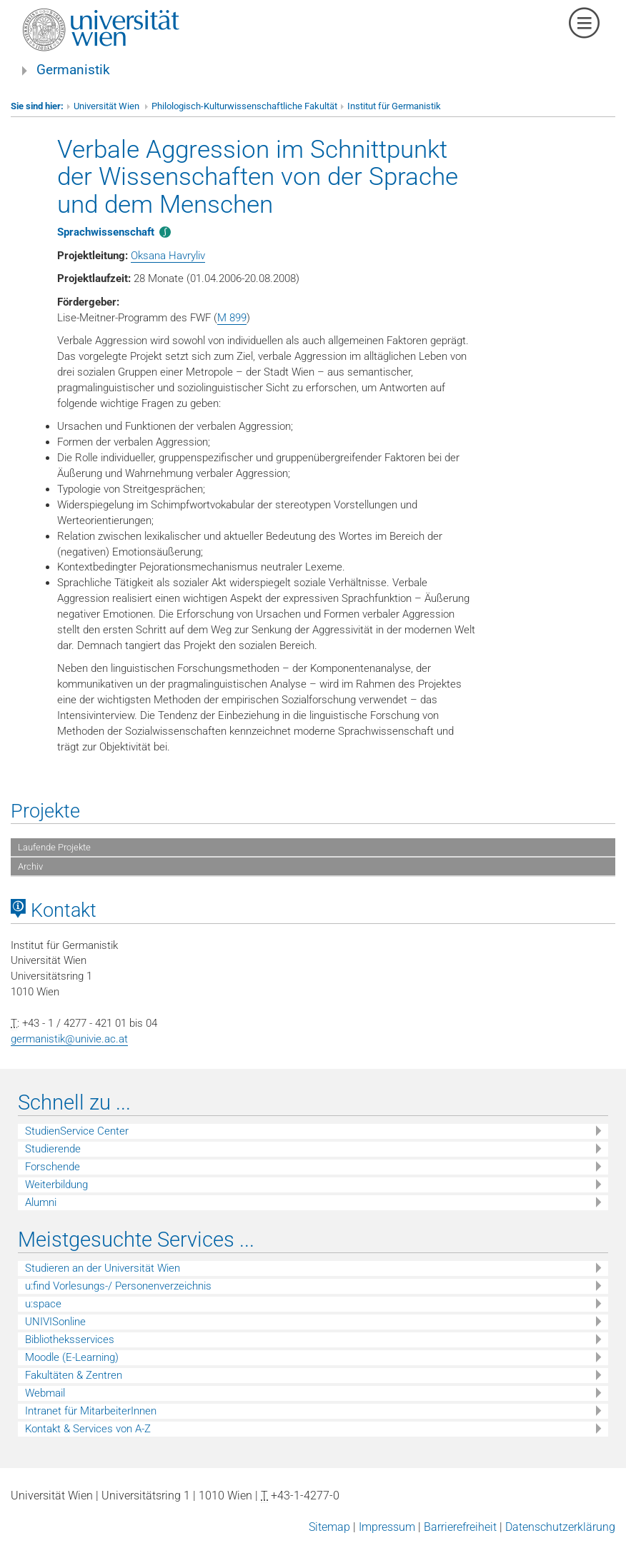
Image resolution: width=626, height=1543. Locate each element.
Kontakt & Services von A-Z (88, 1428)
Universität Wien (107, 106)
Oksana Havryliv (168, 255)
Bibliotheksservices (69, 1339)
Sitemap (329, 1527)
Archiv (30, 866)
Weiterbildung (56, 1184)
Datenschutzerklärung (560, 1527)
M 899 (232, 317)
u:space (43, 1303)
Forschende (52, 1166)
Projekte (45, 811)
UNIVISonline (55, 1321)
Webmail (45, 1393)
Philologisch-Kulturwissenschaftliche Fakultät (244, 106)
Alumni (40, 1202)
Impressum (387, 1527)
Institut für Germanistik (394, 106)
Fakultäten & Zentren (73, 1375)
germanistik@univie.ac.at (69, 1038)
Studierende (53, 1148)
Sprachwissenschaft (105, 232)
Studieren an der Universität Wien (102, 1268)
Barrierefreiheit (460, 1527)
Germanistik (73, 70)
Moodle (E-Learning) (72, 1357)
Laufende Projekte (54, 847)
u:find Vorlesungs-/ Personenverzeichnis (118, 1286)
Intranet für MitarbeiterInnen (90, 1410)
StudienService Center (77, 1131)
